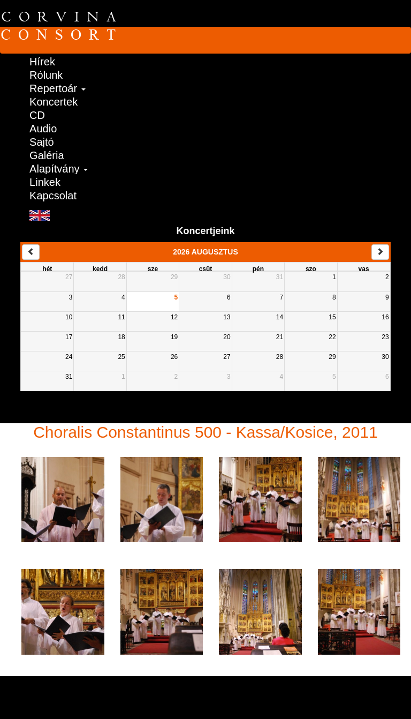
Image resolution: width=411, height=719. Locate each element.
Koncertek (53, 101)
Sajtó (41, 141)
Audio (43, 128)
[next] (380, 252)
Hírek (42, 61)
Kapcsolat (53, 195)
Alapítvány (58, 168)
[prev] (31, 252)
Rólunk (46, 74)
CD (37, 115)
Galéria (46, 155)
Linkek (44, 182)
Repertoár (57, 88)
